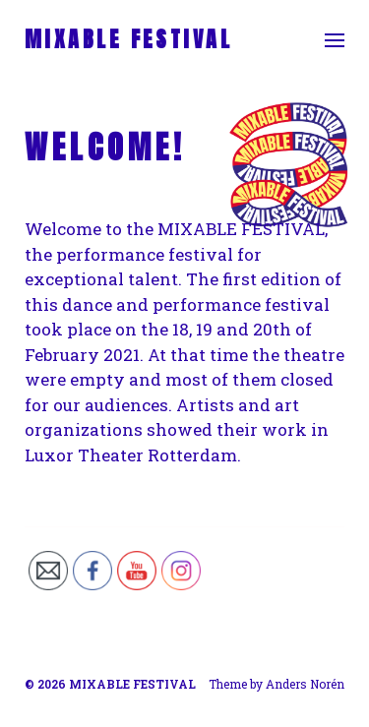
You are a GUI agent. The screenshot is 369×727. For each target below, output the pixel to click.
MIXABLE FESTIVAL (128, 39)
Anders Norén (305, 684)
